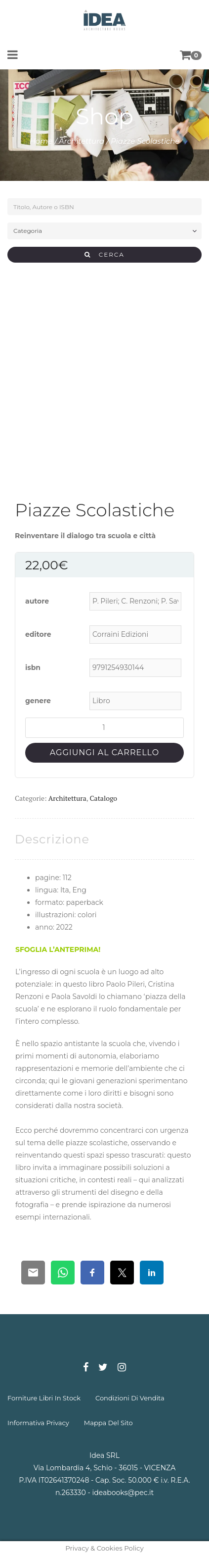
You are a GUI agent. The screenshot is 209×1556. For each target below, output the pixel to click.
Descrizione (52, 839)
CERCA (104, 254)
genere (38, 700)
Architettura (81, 141)
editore (38, 634)
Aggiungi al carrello (104, 752)
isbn (33, 667)
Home (41, 141)
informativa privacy (38, 1423)
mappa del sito (108, 1423)
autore (37, 601)
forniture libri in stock (44, 1398)
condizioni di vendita (130, 1398)
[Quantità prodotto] (104, 728)
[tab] (52, 839)
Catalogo (103, 798)
